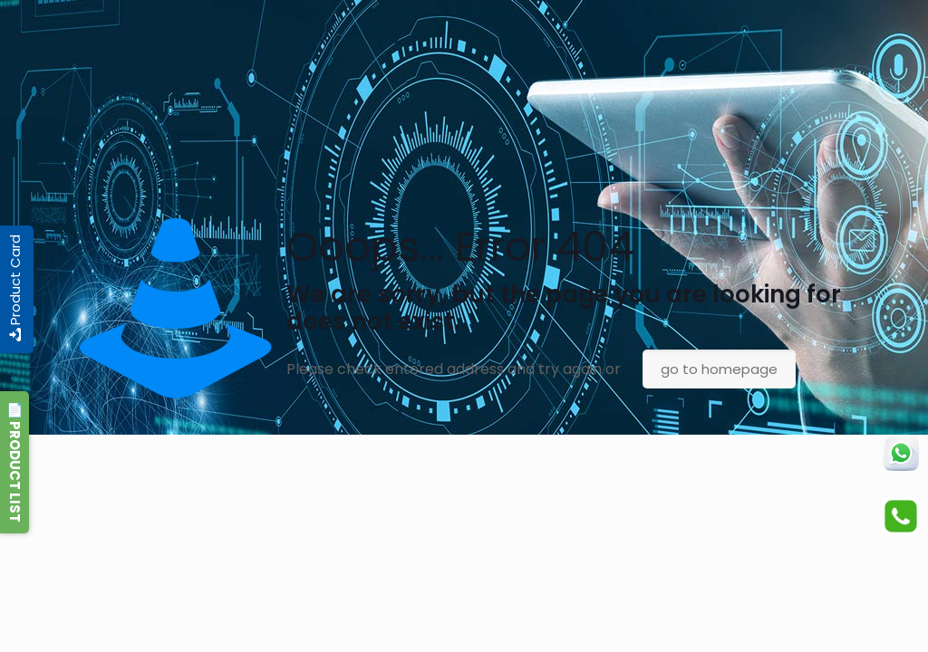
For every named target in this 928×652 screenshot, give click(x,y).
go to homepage (719, 369)
